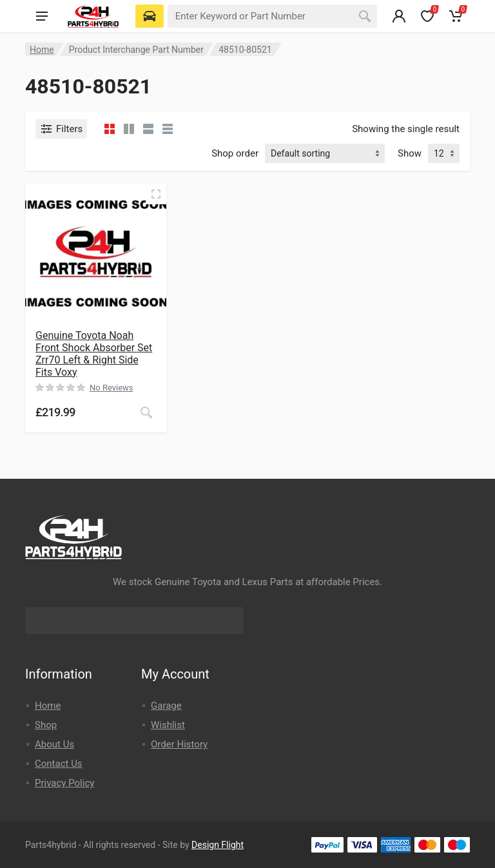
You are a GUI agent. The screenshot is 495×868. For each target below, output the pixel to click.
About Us (54, 744)
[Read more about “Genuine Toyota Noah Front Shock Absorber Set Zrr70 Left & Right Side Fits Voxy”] (146, 412)
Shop (46, 725)
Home (42, 49)
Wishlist (168, 725)
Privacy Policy (64, 783)
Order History (179, 744)
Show (410, 153)
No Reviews (111, 387)
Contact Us (58, 763)
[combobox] (272, 16)
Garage (166, 705)
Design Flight (217, 845)
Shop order (234, 153)
